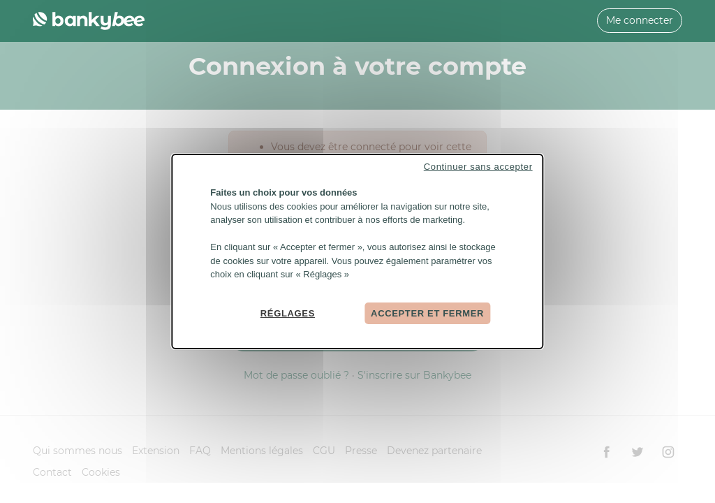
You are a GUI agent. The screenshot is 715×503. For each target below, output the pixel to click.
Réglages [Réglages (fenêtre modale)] (287, 312)
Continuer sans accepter (478, 166)
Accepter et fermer (427, 312)
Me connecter (639, 20)
